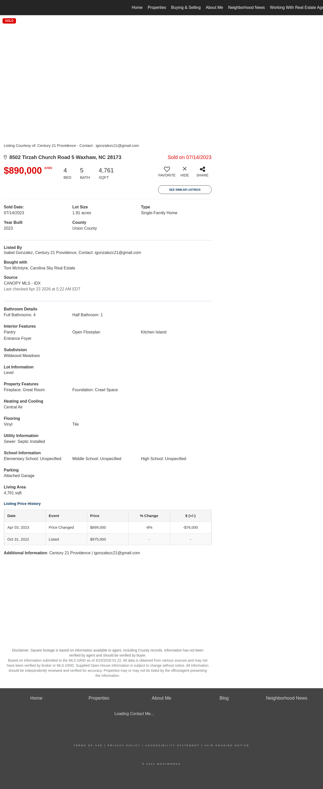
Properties (157, 7)
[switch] (167, 173)
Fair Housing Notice (227, 745)
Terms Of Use (88, 745)
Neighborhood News (246, 7)
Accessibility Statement (172, 745)
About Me (214, 7)
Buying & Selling (186, 7)
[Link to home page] (6, 7)
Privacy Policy (124, 745)
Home (137, 7)
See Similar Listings (184, 189)
